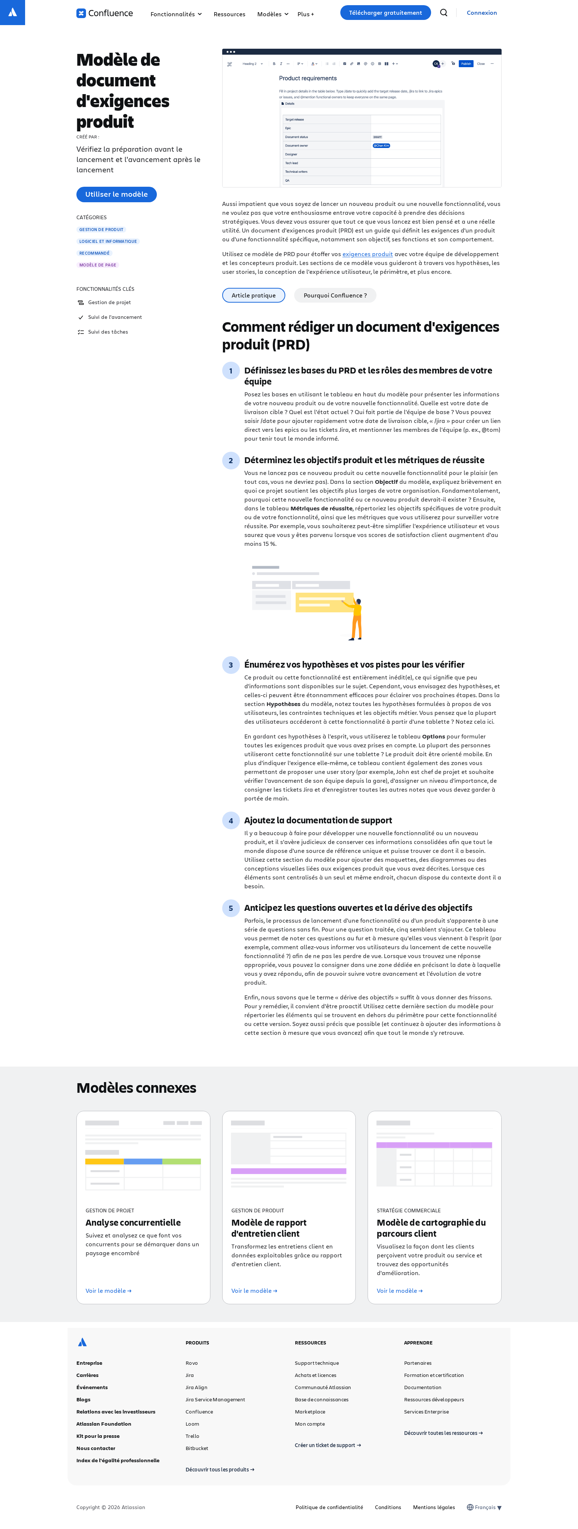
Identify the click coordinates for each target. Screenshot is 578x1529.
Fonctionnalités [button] (176, 14)
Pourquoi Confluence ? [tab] (335, 295)
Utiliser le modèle (116, 194)
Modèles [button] (273, 14)
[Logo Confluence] (104, 13)
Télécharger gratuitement (385, 12)
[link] (482, 13)
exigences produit (368, 254)
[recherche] (443, 12)
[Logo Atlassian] (12, 12)
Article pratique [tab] (254, 295)
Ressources (229, 14)
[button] (305, 12)
